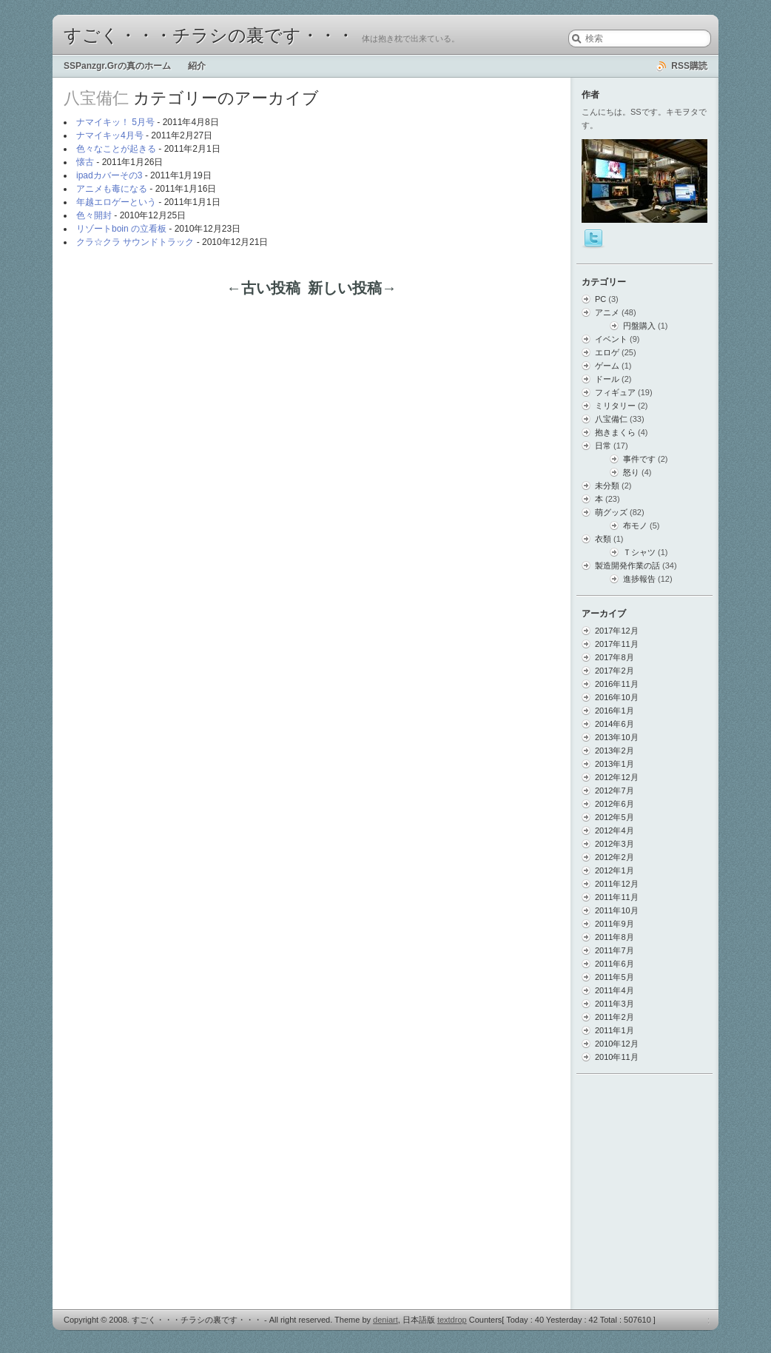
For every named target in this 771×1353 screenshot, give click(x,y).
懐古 (85, 162)
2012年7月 (614, 790)
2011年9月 (614, 923)
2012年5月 (614, 817)
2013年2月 (614, 750)
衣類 (603, 538)
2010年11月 (617, 1056)
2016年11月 (617, 683)
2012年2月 (614, 857)
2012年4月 (614, 830)
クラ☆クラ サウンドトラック (135, 242)
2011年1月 (614, 1030)
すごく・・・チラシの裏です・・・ (209, 35)
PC (600, 299)
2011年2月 (614, 1017)
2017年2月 (614, 670)
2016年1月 (614, 710)
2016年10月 (617, 697)
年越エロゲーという (116, 202)
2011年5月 (614, 977)
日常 (603, 445)
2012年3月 (614, 843)
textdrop (452, 1319)
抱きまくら (615, 432)
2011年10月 (617, 910)
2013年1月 (614, 763)
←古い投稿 (263, 288)
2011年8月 (614, 937)
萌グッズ (611, 512)
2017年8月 (614, 657)
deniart (385, 1319)
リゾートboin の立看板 (121, 229)
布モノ (635, 525)
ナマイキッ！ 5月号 (115, 122)
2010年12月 (617, 1043)
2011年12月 (617, 883)
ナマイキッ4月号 (110, 135)
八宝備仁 (611, 418)
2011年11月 (617, 897)
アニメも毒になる (111, 189)
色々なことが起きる (116, 149)
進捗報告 (639, 578)
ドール (607, 379)
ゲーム (607, 365)
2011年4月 (614, 990)
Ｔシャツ (639, 552)
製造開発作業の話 (627, 565)
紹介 (197, 66)
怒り (631, 472)
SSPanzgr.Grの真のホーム (117, 66)
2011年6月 (614, 963)
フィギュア (615, 392)
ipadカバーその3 (109, 175)
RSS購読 (689, 66)
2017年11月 (617, 643)
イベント (611, 339)
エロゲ (607, 352)
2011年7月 (614, 950)
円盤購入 (639, 325)
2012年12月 (617, 777)
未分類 (607, 485)
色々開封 (94, 215)
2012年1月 (614, 870)
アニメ (607, 312)
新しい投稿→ (352, 288)
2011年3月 (614, 1003)
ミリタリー (615, 405)
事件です (639, 458)
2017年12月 (617, 630)
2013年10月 (617, 737)
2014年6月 (614, 723)
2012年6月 (614, 803)
